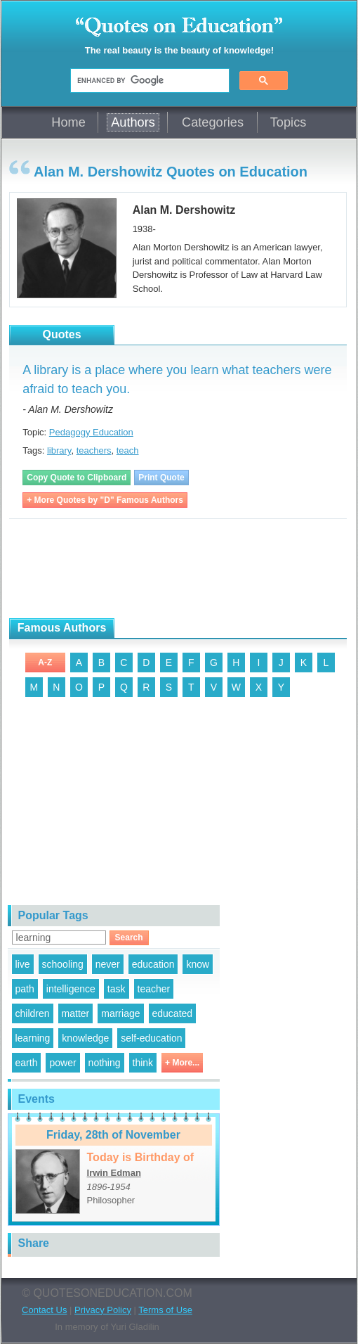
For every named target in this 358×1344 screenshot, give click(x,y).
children (32, 1013)
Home (68, 122)
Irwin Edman (114, 1172)
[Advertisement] (173, 569)
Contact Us (44, 1310)
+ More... (182, 1063)
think (143, 1062)
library (59, 450)
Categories (213, 122)
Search (129, 937)
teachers (94, 450)
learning (33, 1038)
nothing (104, 1062)
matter (76, 1013)
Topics (288, 122)
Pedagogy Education (91, 432)
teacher (154, 988)
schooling (63, 964)
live (22, 964)
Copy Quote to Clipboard (76, 477)
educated (172, 1013)
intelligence (70, 988)
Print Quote (161, 477)
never (107, 964)
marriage (120, 1013)
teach (128, 450)
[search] (148, 81)
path (24, 988)
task (116, 988)
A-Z (45, 662)
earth (26, 1062)
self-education (151, 1038)
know (197, 964)
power (62, 1062)
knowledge (85, 1038)
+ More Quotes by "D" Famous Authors (105, 500)
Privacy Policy (102, 1310)
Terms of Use (165, 1310)
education (153, 964)
